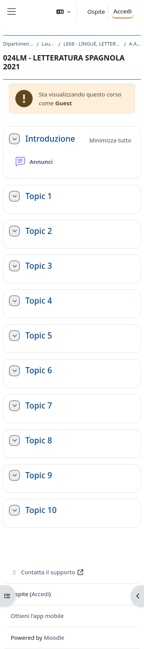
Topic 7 (38, 405)
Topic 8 (38, 440)
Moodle (54, 637)
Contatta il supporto (47, 572)
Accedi (122, 11)
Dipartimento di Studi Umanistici (18, 43)
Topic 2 (38, 231)
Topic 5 (38, 335)
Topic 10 (40, 510)
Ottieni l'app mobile (37, 616)
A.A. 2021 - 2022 (135, 43)
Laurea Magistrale (48, 43)
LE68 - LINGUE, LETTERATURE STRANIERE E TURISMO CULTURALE (92, 43)
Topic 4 (38, 301)
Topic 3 (38, 266)
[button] (63, 11)
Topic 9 (38, 475)
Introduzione (50, 139)
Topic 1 (38, 196)
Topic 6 (38, 370)
